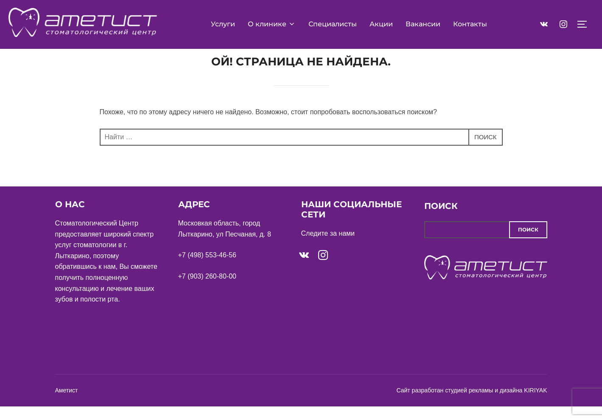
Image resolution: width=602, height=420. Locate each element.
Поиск (441, 220)
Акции (381, 24)
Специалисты (332, 24)
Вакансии (423, 24)
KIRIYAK (535, 404)
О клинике (272, 24)
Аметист (66, 404)
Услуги (223, 24)
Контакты (470, 24)
